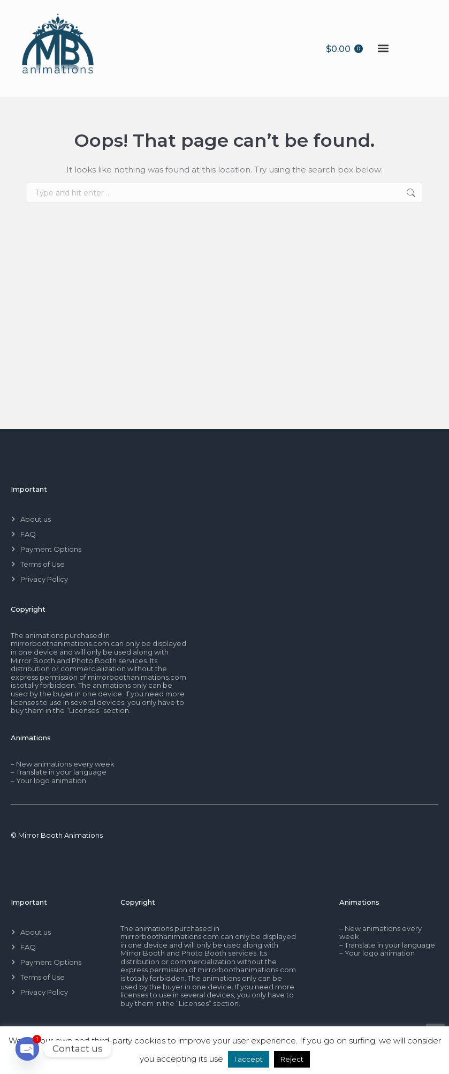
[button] (383, 48)
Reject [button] (291, 1059)
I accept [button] (248, 1059)
